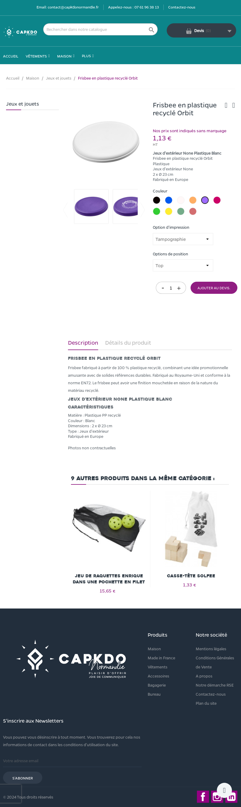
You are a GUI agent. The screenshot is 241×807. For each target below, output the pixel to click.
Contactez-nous (181, 7)
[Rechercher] (100, 29)
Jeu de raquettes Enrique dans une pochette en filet (109, 579)
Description (83, 342)
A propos (204, 675)
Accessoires (158, 675)
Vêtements (157, 666)
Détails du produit (128, 342)
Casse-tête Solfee (191, 576)
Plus (86, 55)
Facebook (203, 797)
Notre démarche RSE (215, 684)
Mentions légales (211, 648)
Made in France (161, 657)
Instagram (217, 797)
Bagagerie (157, 684)
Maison (154, 648)
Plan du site (206, 703)
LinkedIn (231, 797)
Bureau (154, 694)
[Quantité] (171, 288)
